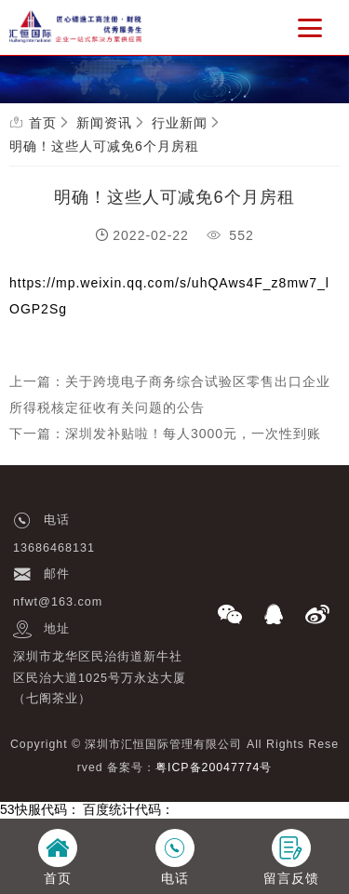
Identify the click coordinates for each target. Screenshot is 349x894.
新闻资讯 (104, 122)
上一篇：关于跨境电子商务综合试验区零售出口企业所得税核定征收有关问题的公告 (169, 394)
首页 (43, 122)
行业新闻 (180, 122)
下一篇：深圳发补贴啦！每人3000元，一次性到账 (165, 433)
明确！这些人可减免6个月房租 (104, 146)
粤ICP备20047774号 (213, 767)
